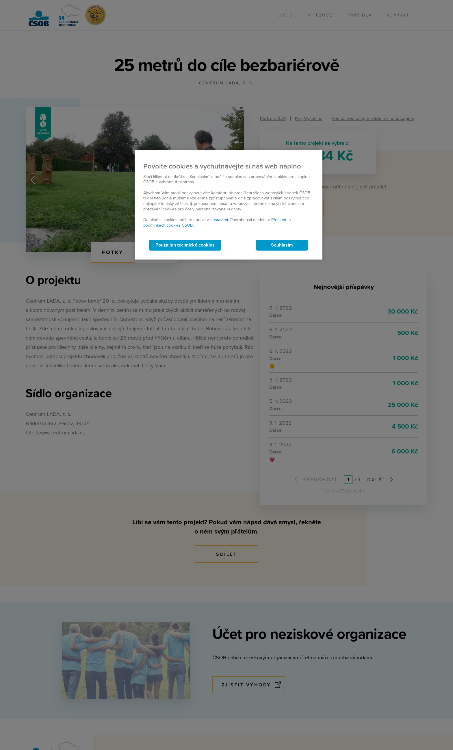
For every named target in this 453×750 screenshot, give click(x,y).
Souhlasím (282, 245)
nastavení (219, 219)
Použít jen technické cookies (185, 245)
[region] (228, 205)
